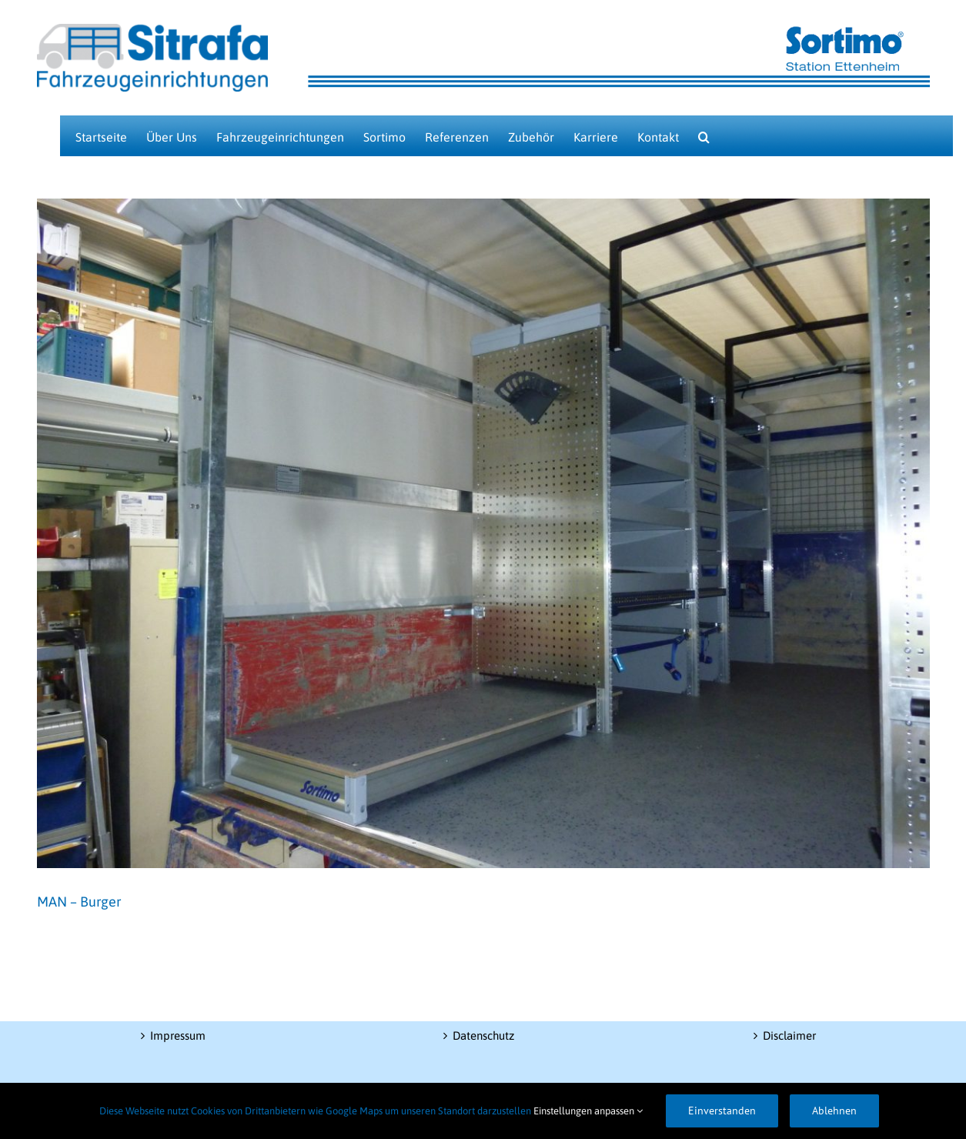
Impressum (178, 1035)
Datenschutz (483, 1035)
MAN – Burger (79, 901)
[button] (704, 135)
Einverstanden (722, 1110)
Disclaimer (789, 1035)
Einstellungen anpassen (588, 1111)
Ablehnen (834, 1110)
